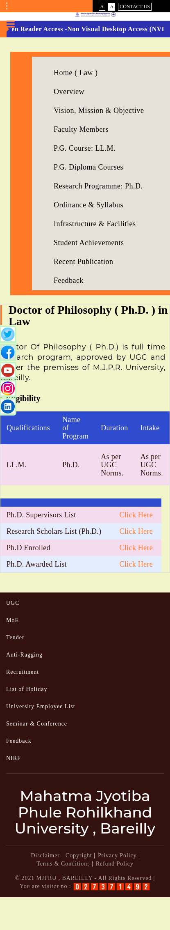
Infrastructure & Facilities (95, 224)
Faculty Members (81, 129)
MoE (12, 620)
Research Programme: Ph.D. (98, 186)
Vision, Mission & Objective (99, 110)
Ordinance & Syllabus (88, 205)
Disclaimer (45, 855)
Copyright (79, 855)
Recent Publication (83, 261)
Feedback (69, 280)
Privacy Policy (117, 855)
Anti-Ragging (24, 655)
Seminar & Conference (36, 724)
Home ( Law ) (75, 73)
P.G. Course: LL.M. (85, 148)
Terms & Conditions (63, 864)
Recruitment (22, 672)
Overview (69, 91)
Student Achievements (89, 243)
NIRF (13, 758)
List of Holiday (27, 689)
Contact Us (135, 6)
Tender (15, 637)
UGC (13, 603)
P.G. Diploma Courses (88, 167)
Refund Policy (115, 864)
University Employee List (40, 706)
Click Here (136, 515)
